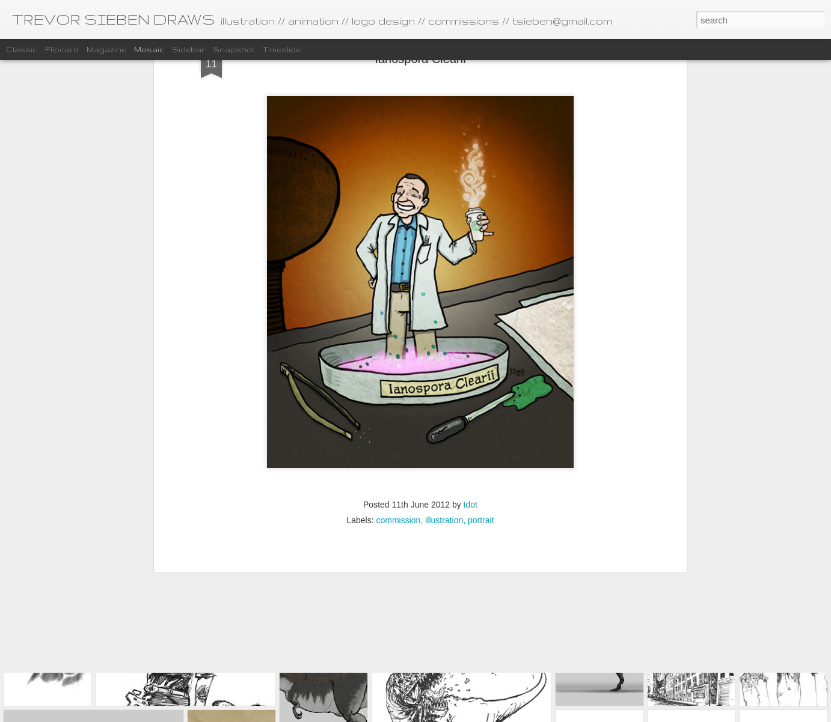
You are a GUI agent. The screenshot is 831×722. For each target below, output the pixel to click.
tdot (470, 369)
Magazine (106, 49)
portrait (481, 385)
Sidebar (188, 49)
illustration (444, 385)
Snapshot (234, 49)
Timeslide (282, 49)
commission (398, 385)
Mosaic (149, 49)
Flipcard (62, 49)
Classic (21, 49)
